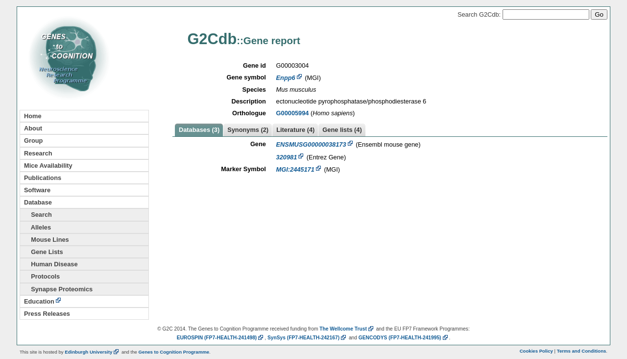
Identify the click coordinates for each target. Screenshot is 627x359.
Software (37, 190)
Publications (42, 177)
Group (33, 140)
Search (38, 214)
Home (33, 116)
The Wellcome (347, 329)
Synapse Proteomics (58, 289)
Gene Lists (43, 252)
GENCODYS (404, 337)
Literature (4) (295, 129)
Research (38, 153)
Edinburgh (92, 352)
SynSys (307, 337)
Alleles (37, 227)
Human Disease (51, 264)
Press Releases (47, 313)
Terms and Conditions (581, 351)
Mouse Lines (46, 239)
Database (38, 202)
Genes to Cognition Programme (174, 352)
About (33, 128)
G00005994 (292, 113)
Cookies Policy (536, 351)
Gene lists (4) (342, 129)
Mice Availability (48, 165)
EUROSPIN (221, 337)
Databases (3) (199, 129)
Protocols (42, 276)
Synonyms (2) (247, 129)
